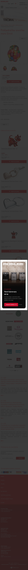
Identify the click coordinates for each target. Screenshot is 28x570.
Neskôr (20, 304)
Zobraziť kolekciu (11, 304)
